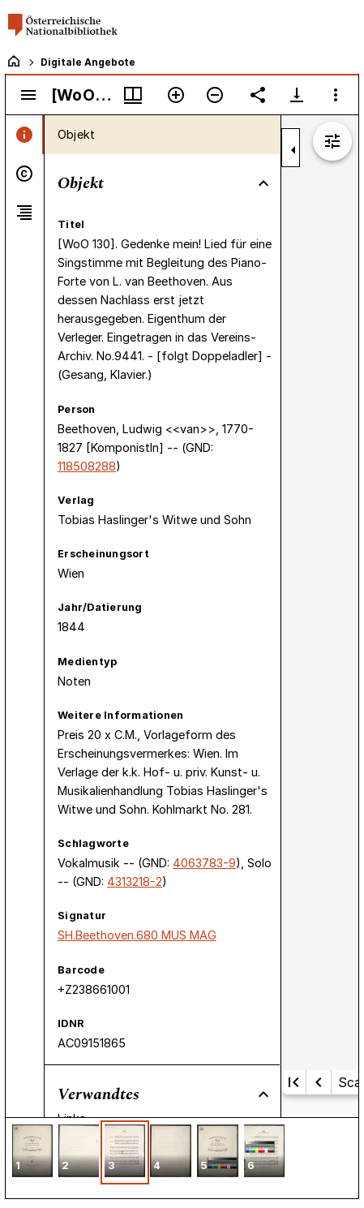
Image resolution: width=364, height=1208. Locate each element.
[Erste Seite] (293, 1082)
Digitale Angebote (88, 62)
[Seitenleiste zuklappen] (293, 150)
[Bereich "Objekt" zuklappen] (263, 183)
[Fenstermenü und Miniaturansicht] (132, 94)
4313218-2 (134, 881)
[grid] (182, 1157)
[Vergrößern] (175, 94)
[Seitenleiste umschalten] (28, 94)
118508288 (87, 466)
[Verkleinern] (214, 94)
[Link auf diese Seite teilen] (257, 94)
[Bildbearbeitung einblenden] (332, 141)
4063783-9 (204, 863)
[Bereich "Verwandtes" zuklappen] (263, 1094)
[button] (32, 1152)
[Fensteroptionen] (335, 94)
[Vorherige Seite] (319, 1082)
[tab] (25, 134)
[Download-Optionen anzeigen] (296, 94)
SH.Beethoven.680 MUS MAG (137, 935)
